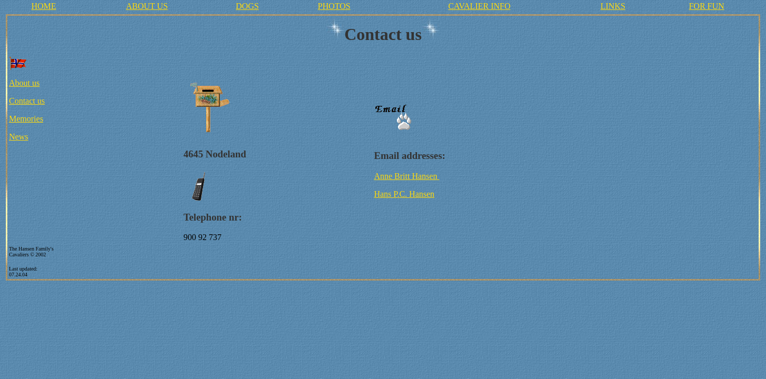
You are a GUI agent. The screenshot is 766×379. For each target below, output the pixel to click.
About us (24, 82)
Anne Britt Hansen (406, 176)
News (18, 136)
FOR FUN (706, 6)
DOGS (247, 6)
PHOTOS (334, 6)
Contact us (27, 100)
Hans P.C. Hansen (404, 194)
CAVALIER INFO (479, 6)
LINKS (612, 6)
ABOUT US (147, 6)
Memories (26, 118)
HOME (43, 6)
